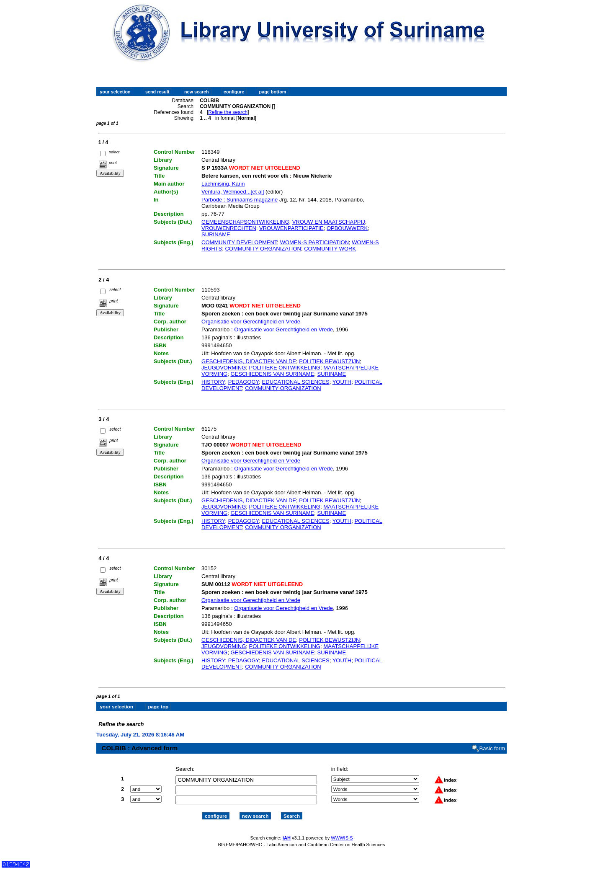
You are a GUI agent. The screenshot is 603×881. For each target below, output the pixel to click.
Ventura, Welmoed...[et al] (232, 192)
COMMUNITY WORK (330, 248)
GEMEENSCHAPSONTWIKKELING (245, 222)
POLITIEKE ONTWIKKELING (284, 367)
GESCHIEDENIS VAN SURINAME (272, 374)
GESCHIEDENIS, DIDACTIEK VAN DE (248, 361)
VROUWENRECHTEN (228, 228)
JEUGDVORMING (223, 367)
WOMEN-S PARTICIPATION (314, 242)
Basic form (492, 741)
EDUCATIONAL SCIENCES (296, 382)
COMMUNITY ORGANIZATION (263, 248)
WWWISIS (342, 830)
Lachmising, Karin (223, 184)
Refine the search (227, 112)
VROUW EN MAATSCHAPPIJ (328, 222)
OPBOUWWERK (347, 228)
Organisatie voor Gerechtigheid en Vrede (250, 321)
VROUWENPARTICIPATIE (291, 228)
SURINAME (215, 234)
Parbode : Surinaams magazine (239, 199)
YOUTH (342, 382)
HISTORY (213, 382)
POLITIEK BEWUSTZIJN (329, 361)
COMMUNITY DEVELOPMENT (239, 242)
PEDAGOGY (243, 382)
